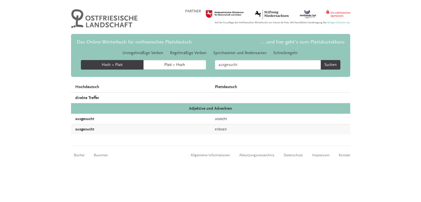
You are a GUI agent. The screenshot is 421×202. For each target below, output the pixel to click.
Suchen (330, 65)
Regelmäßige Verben (188, 52)
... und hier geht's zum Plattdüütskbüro (303, 42)
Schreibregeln (285, 52)
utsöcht (221, 119)
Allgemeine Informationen (210, 155)
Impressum (320, 155)
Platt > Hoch (174, 65)
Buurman (101, 155)
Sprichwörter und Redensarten (240, 52)
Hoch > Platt (112, 65)
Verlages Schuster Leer (338, 22)
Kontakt (344, 155)
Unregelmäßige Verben (142, 52)
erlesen (221, 129)
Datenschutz (293, 155)
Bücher (79, 155)
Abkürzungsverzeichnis (256, 155)
